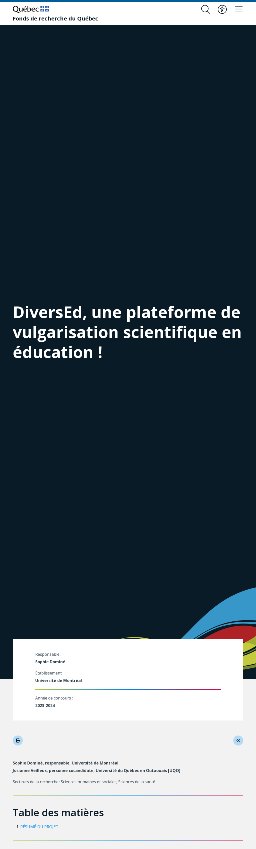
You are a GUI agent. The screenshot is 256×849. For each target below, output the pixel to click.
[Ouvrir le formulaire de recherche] (205, 9)
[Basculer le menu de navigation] (238, 9)
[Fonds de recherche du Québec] (55, 18)
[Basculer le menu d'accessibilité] (222, 9)
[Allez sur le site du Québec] (31, 9)
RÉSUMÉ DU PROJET (39, 827)
